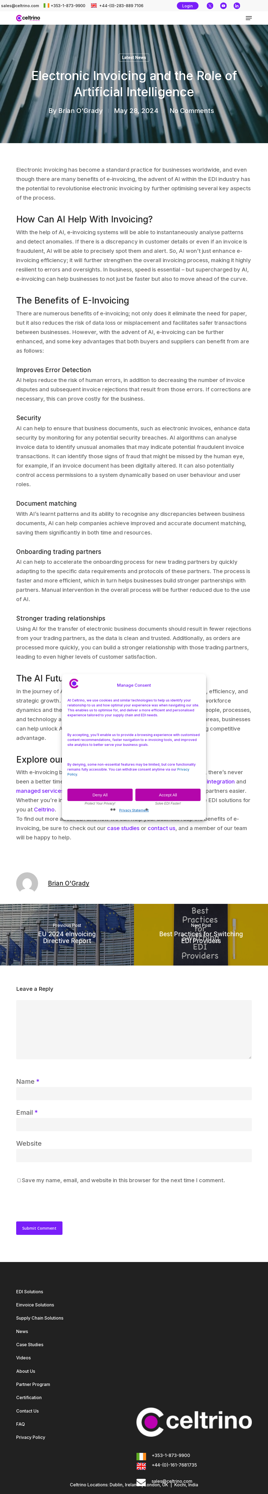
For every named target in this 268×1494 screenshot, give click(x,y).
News (22, 1331)
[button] (249, 18)
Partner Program (33, 1384)
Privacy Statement (134, 810)
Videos (23, 1357)
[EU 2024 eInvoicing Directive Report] (67, 935)
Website (29, 1143)
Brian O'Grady (80, 111)
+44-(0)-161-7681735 (174, 1465)
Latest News (134, 57)
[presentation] (53, 1202)
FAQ (20, 1424)
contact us (161, 828)
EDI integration (215, 781)
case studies (123, 828)
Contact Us (27, 1411)
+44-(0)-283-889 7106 (120, 5)
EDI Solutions (29, 1291)
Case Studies (29, 1344)
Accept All (168, 795)
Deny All (99, 795)
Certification (29, 1397)
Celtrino (44, 809)
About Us (25, 1371)
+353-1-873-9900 (68, 5)
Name (27, 1081)
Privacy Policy (30, 1437)
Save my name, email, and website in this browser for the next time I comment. (123, 1180)
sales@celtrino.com (20, 5)
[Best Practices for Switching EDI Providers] (201, 935)
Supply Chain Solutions (39, 1318)
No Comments (192, 111)
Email (27, 1112)
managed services (40, 791)
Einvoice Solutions (35, 1305)
